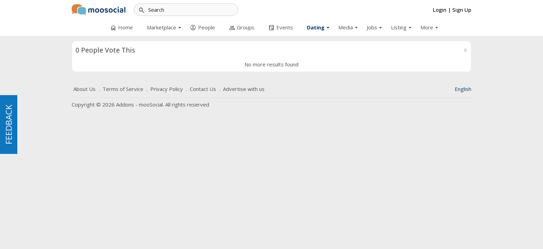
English (463, 88)
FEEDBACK (8, 124)
